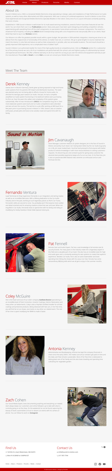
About (34, 2)
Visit (41, 55)
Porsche (56, 2)
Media (66, 2)
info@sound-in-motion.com (67, 452)
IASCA (36, 32)
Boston (45, 300)
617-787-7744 (62, 455)
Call (24, 55)
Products (45, 2)
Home (24, 2)
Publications (36, 27)
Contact (77, 2)
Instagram (34, 413)
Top (103, 447)
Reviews (29, 34)
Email (31, 55)
